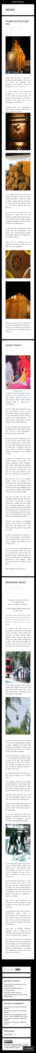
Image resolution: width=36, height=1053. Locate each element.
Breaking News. (16, 582)
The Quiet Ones (9, 990)
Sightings (8, 592)
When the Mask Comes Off (12, 992)
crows (23, 587)
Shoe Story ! (14, 345)
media (12, 590)
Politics (7, 350)
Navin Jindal (26, 395)
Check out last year (20, 86)
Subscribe (28, 1048)
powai (7, 31)
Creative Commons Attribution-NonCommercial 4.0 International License (16, 1045)
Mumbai (17, 590)
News (25, 29)
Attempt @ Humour (16, 587)
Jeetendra (27, 393)
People (24, 590)
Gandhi (8, 872)
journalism (8, 590)
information (20, 29)
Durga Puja (14, 29)
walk (12, 592)
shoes (14, 350)
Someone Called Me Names (13, 988)
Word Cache (20, 348)
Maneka (27, 870)
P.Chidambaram (25, 397)
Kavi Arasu (18, 1)
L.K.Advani (13, 395)
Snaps (10, 31)
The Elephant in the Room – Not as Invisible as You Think (16, 1015)
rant (11, 350)
